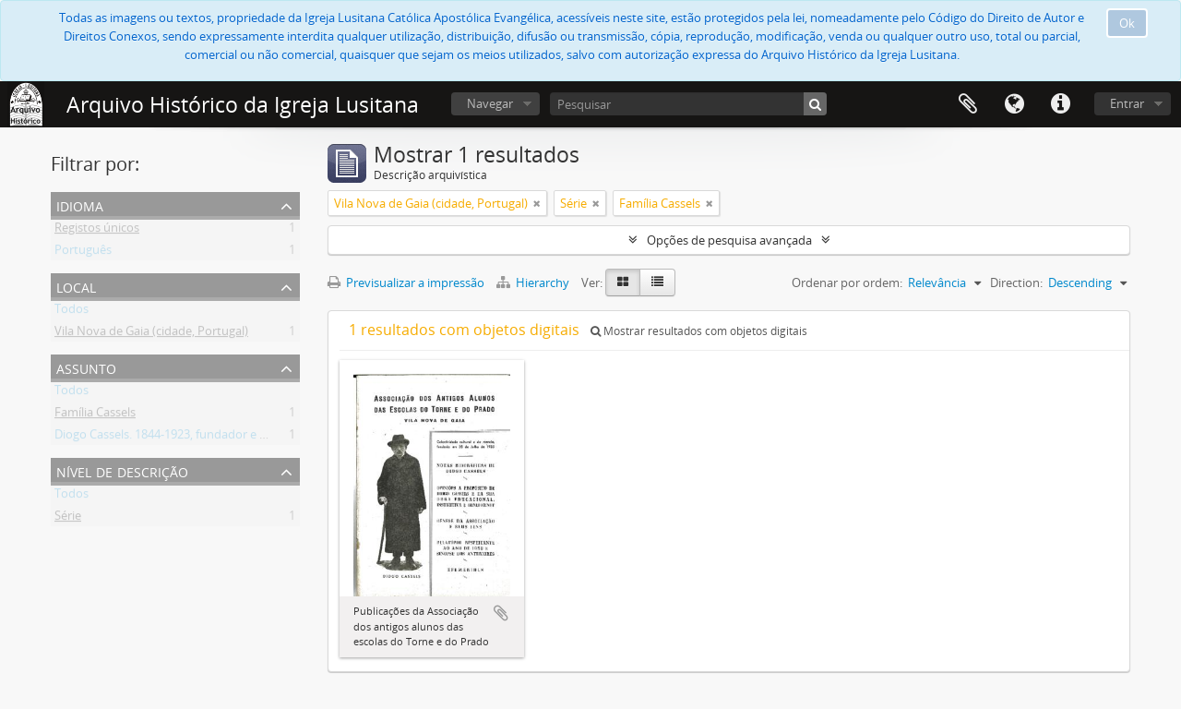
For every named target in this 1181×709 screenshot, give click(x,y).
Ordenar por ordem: (847, 282)
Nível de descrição (122, 470)
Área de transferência (968, 104)
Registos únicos (96, 230)
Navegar (490, 103)
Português (83, 253)
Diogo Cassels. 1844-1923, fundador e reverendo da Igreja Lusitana (235, 437)
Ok (1127, 23)
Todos (71, 312)
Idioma (1014, 104)
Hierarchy (534, 282)
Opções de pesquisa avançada (729, 240)
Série (67, 519)
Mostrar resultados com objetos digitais (698, 331)
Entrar (1127, 103)
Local (76, 285)
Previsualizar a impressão (406, 282)
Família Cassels (95, 415)
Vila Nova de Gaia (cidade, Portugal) (151, 334)
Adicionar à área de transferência (501, 613)
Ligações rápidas (1060, 104)
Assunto (86, 366)
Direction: (1016, 282)
